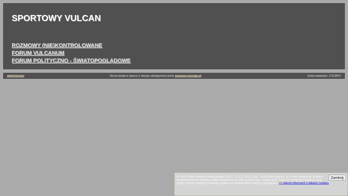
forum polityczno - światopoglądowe (71, 60)
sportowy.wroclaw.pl (188, 75)
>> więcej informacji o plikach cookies (304, 183)
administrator (15, 75)
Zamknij (337, 178)
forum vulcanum (38, 53)
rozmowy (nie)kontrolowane (57, 45)
